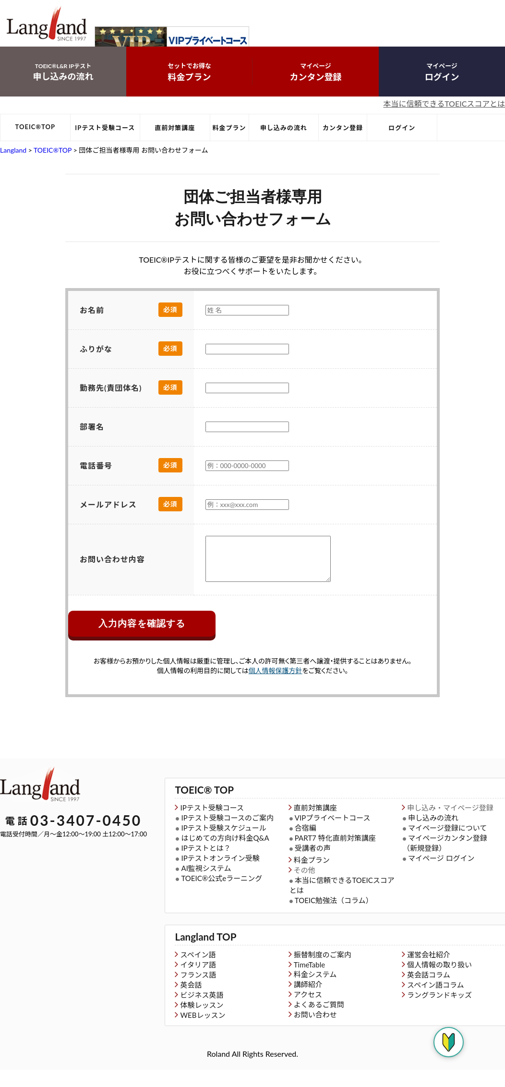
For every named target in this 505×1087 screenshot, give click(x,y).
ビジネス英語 (201, 1012)
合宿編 (305, 846)
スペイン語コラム (435, 1002)
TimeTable (309, 982)
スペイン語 (198, 971)
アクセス (308, 1011)
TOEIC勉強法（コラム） (334, 919)
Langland (13, 161)
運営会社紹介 (428, 971)
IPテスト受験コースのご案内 (227, 836)
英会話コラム (428, 992)
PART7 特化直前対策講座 (335, 856)
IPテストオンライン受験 (220, 876)
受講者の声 (313, 866)
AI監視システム (206, 886)
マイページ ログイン (441, 876)
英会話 (191, 1002)
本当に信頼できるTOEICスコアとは (444, 115)
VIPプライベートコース (333, 836)
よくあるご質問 (319, 1021)
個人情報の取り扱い (439, 982)
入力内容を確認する (141, 644)
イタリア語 (198, 982)
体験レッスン (201, 1022)
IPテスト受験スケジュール (223, 846)
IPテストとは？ (205, 866)
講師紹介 (308, 1001)
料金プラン (189, 83)
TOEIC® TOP (199, 809)
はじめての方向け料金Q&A (225, 856)
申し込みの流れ (63, 83)
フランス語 (198, 992)
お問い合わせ (315, 1031)
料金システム (315, 991)
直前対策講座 (175, 139)
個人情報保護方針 (275, 691)
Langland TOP (200, 955)
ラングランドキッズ (439, 1012)
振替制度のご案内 (322, 971)
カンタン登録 (315, 83)
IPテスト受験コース (105, 139)
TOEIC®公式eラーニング (221, 897)
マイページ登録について (447, 846)
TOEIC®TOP (35, 138)
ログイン (442, 83)
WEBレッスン (202, 1032)
